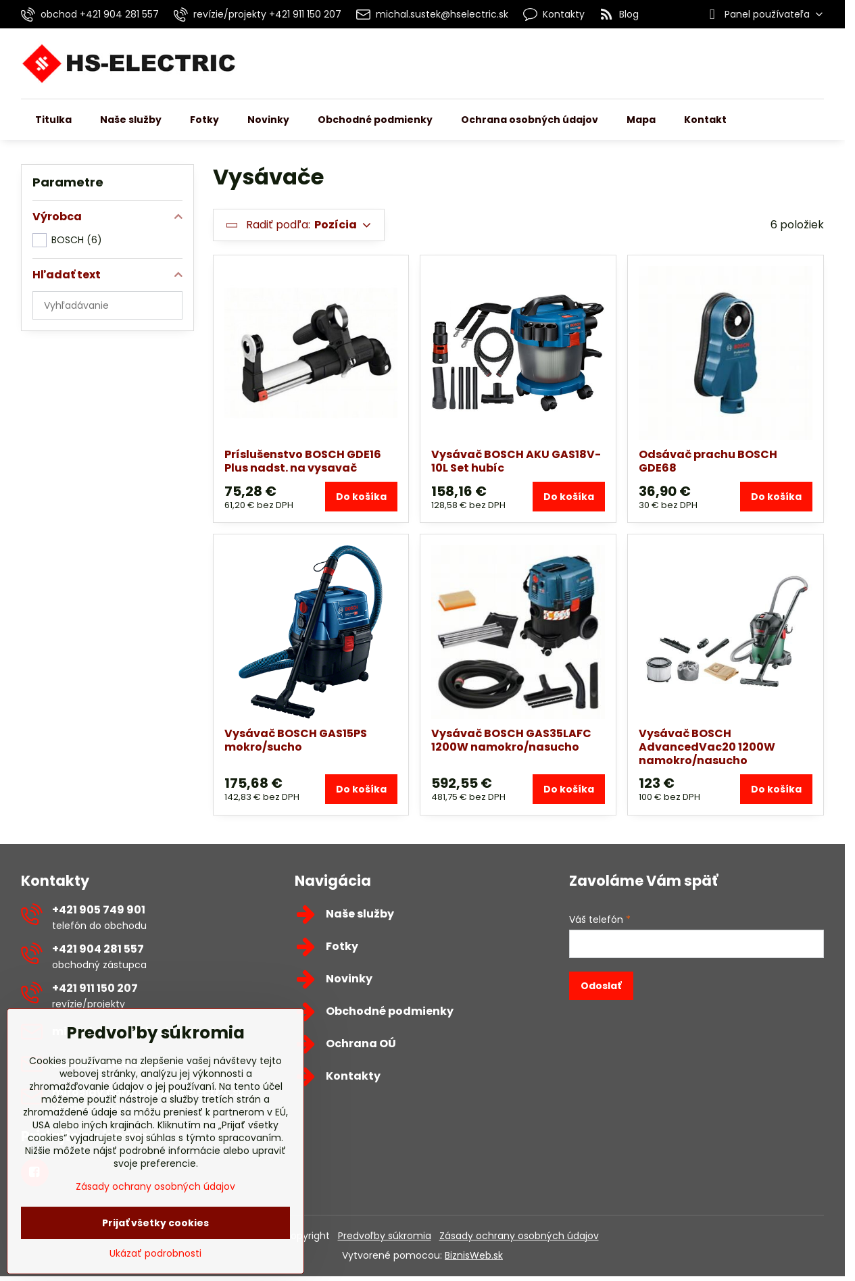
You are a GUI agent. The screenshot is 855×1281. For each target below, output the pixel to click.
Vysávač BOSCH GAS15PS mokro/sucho (295, 740)
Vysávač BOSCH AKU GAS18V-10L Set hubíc (516, 461)
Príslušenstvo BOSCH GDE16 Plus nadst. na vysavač (302, 461)
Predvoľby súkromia (384, 1235)
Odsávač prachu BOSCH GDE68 (708, 461)
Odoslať (601, 986)
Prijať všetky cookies (155, 1223)
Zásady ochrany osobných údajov (519, 1235)
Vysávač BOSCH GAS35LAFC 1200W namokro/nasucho (511, 740)
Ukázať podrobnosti (155, 1253)
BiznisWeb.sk (474, 1255)
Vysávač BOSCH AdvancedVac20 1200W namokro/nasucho (707, 747)
